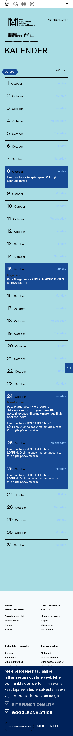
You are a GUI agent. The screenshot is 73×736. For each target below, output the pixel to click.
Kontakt (9, 630)
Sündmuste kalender (52, 662)
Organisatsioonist (14, 616)
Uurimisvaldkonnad (51, 616)
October (10, 72)
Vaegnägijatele (58, 20)
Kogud (44, 621)
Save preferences (19, 727)
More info (47, 726)
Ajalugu (9, 653)
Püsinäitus (10, 658)
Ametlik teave (12, 621)
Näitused (46, 653)
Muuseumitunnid (14, 662)
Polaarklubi (47, 630)
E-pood (9, 625)
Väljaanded (47, 625)
